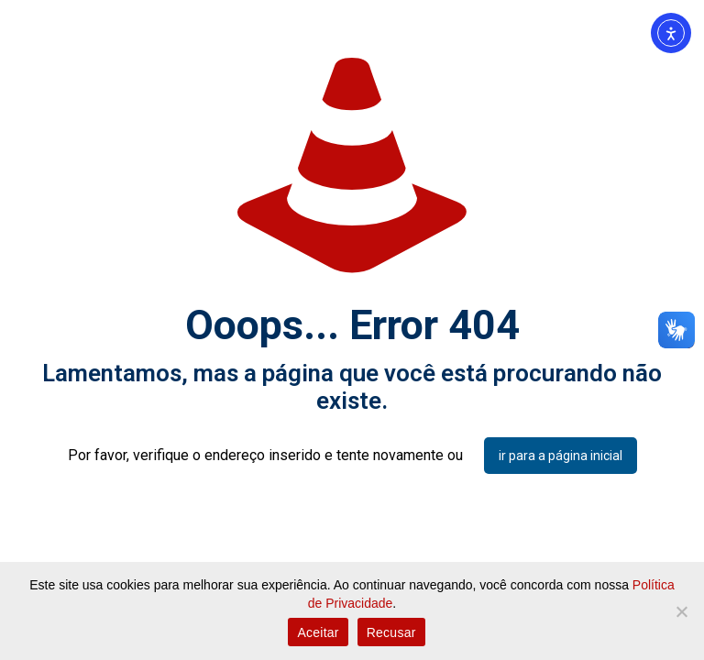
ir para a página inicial (560, 455)
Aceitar (317, 632)
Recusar (391, 632)
